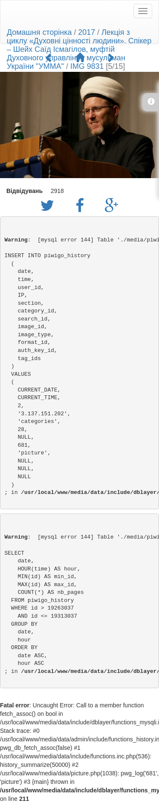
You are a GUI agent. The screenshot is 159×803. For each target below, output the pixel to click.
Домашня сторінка (39, 32)
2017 (86, 32)
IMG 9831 (87, 66)
